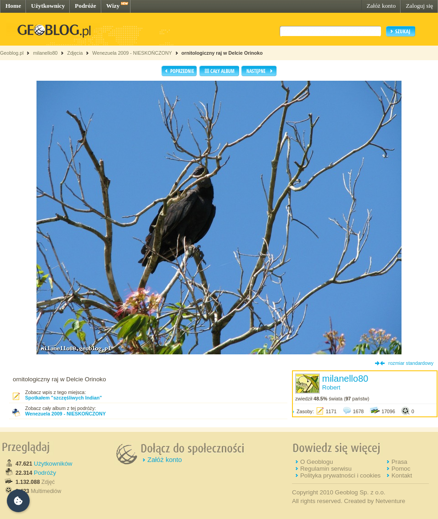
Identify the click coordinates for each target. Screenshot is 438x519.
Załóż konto (381, 5)
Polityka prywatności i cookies (340, 475)
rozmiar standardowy (410, 363)
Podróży (45, 472)
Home (13, 5)
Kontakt (401, 475)
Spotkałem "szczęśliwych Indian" (63, 397)
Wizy (113, 5)
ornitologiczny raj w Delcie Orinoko (222, 53)
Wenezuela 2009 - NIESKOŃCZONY (132, 53)
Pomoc (400, 468)
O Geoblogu (316, 461)
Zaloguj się (419, 5)
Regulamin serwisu (326, 468)
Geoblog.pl (12, 53)
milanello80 (45, 53)
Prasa (399, 461)
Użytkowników (53, 463)
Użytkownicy (48, 5)
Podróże (85, 5)
